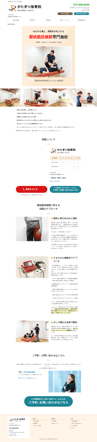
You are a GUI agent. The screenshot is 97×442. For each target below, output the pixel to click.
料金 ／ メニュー (64, 20)
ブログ (72, 428)
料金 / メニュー (55, 423)
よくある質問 (74, 425)
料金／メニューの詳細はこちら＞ (27, 378)
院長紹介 (48, 20)
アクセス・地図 (37, 425)
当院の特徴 (16, 20)
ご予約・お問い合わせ (76, 423)
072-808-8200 (56, 181)
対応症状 (32, 20)
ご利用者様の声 (81, 20)
